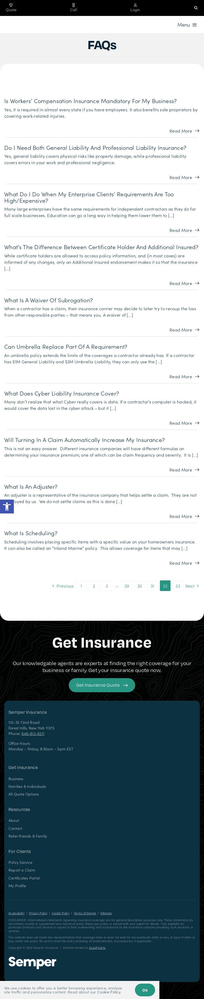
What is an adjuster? (30, 486)
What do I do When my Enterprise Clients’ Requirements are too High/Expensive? (89, 197)
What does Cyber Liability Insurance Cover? (61, 393)
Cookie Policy (60, 913)
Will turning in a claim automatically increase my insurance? (84, 440)
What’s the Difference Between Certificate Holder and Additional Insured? (101, 247)
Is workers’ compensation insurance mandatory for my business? (90, 101)
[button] (7, 506)
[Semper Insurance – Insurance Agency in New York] (32, 959)
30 (139, 586)
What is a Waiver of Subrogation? (48, 300)
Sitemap (106, 913)
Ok (145, 990)
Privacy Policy (38, 913)
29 (127, 586)
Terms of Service (85, 913)
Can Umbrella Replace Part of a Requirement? (66, 346)
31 (152, 586)
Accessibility (16, 913)
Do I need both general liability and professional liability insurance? (95, 147)
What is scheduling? (30, 533)
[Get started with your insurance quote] (102, 685)
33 (178, 586)
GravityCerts (97, 948)
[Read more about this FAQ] (184, 130)
